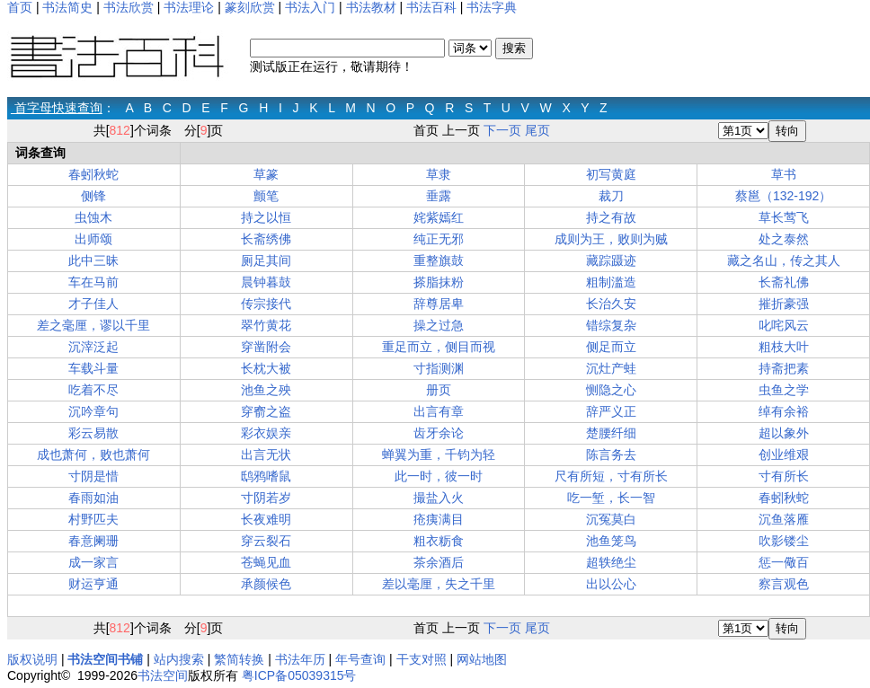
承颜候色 (266, 584)
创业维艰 (784, 454)
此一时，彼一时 (439, 476)
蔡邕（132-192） (783, 196)
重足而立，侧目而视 (438, 347)
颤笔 (266, 196)
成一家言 (93, 562)
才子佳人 (93, 303)
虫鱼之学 (784, 390)
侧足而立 (611, 347)
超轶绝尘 (611, 562)
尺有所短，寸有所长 (611, 476)
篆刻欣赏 (250, 7)
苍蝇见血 (266, 562)
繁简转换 (239, 659)
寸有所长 (784, 476)
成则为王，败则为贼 (611, 239)
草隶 (438, 174)
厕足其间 (266, 260)
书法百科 (431, 7)
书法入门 (310, 7)
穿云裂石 (266, 541)
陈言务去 (611, 454)
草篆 (266, 174)
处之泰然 (784, 239)
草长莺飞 (784, 217)
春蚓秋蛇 (93, 174)
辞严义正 (611, 411)
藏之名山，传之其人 (783, 260)
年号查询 (360, 659)
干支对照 (421, 659)
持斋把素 (784, 368)
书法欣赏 (128, 7)
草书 (783, 174)
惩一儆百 (784, 562)
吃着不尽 (93, 390)
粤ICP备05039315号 (299, 675)
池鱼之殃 (266, 390)
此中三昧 (93, 260)
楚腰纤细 (611, 433)
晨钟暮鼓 (266, 282)
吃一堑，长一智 (611, 497)
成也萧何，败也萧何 (93, 454)
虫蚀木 (93, 217)
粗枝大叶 (784, 347)
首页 (19, 7)
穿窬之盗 (266, 411)
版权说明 (32, 659)
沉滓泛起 (93, 347)
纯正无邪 (438, 239)
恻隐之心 (611, 390)
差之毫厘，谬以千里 (93, 325)
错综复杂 (611, 325)
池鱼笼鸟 (611, 541)
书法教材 (371, 7)
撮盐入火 (438, 497)
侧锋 (93, 196)
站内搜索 (179, 659)
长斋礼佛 (784, 282)
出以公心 (611, 584)
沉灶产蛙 (611, 368)
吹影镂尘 (784, 541)
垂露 (438, 196)
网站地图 (482, 659)
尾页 (537, 130)
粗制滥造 (611, 282)
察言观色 (784, 584)
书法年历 (300, 659)
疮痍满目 (438, 519)
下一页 (502, 130)
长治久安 (611, 303)
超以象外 (784, 433)
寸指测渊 (438, 368)
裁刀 (611, 196)
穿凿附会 (266, 347)
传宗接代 (266, 303)
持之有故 (611, 217)
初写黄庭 (611, 174)
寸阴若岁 (266, 497)
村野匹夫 (93, 519)
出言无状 (266, 454)
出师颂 (93, 239)
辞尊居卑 (438, 303)
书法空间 (163, 675)
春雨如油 (93, 497)
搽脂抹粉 (438, 282)
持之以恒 (266, 217)
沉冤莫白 (611, 519)
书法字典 (491, 7)
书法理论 (189, 7)
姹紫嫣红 (438, 217)
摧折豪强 (784, 303)
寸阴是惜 (93, 476)
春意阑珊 (93, 541)
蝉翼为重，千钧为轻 (438, 454)
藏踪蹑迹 (611, 260)
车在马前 (93, 282)
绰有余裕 (784, 411)
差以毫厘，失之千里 (438, 584)
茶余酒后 (438, 562)
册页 (438, 390)
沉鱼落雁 (784, 519)
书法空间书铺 (105, 659)
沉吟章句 (93, 411)
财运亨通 (93, 584)
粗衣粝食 (438, 541)
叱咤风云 (784, 325)
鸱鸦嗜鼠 (266, 476)
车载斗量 (93, 368)
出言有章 (438, 411)
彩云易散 (93, 433)
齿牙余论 (438, 433)
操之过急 (438, 325)
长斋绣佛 (266, 239)
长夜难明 (266, 519)
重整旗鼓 (438, 260)
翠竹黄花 (266, 325)
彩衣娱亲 (266, 433)
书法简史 (67, 7)
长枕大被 (266, 368)
